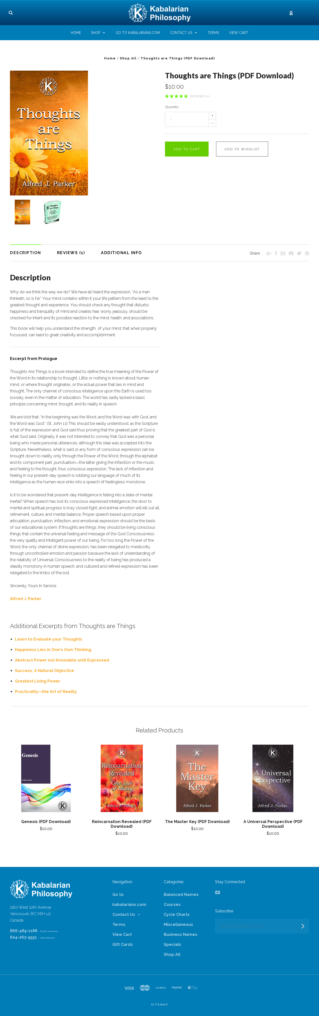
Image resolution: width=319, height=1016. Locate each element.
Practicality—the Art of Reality (46, 691)
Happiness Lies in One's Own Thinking (53, 649)
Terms (118, 924)
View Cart (122, 934)
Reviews (71, 252)
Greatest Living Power (37, 681)
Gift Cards (122, 944)
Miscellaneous (178, 924)
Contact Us (126, 914)
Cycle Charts (177, 914)
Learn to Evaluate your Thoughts (48, 639)
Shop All (172, 954)
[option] (82, 133)
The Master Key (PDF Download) (197, 821)
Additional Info (121, 252)
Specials (172, 944)
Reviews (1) (200, 96)
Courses (172, 904)
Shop (98, 33)
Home (76, 33)
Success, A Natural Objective (44, 670)
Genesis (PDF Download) (46, 821)
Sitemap (159, 1004)
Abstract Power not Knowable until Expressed (62, 660)
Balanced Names (181, 894)
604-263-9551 (23, 937)
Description (25, 252)
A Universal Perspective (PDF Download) (273, 824)
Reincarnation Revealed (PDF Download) (122, 824)
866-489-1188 (23, 930)
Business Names (180, 934)
